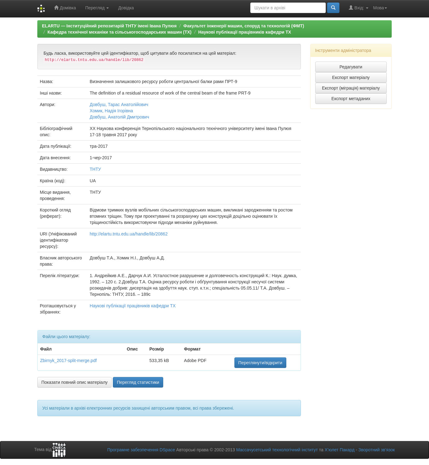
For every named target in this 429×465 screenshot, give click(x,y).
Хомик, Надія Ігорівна (111, 110)
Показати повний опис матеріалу (74, 382)
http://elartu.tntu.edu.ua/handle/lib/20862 (129, 233)
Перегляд (97, 7)
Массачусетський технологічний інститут (277, 449)
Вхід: (358, 7)
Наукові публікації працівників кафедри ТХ (244, 32)
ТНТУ (95, 169)
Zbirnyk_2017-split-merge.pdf (68, 360)
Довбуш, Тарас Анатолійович (119, 104)
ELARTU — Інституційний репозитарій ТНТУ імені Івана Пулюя (109, 25)
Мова (380, 7)
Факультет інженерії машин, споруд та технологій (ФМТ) (243, 25)
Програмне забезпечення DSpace (141, 449)
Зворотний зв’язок (376, 449)
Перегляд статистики (138, 382)
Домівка (65, 7)
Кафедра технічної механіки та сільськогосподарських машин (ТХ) (119, 32)
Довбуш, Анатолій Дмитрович (119, 116)
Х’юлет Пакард (339, 449)
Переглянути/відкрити (260, 362)
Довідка (126, 7)
